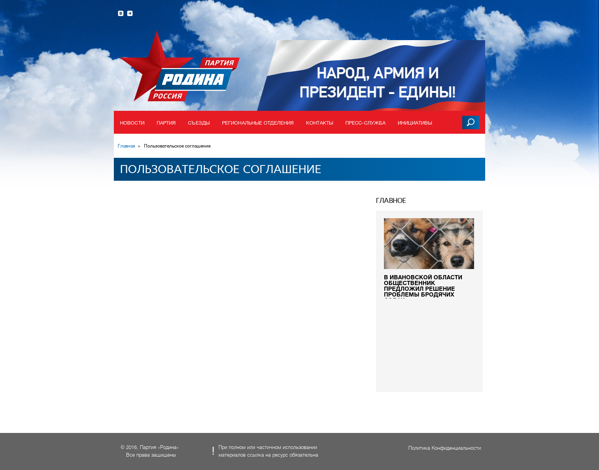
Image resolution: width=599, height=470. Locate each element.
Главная (126, 146)
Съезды (199, 123)
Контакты (319, 123)
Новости (132, 123)
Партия (166, 123)
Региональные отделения (258, 123)
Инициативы (415, 123)
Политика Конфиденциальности (444, 448)
